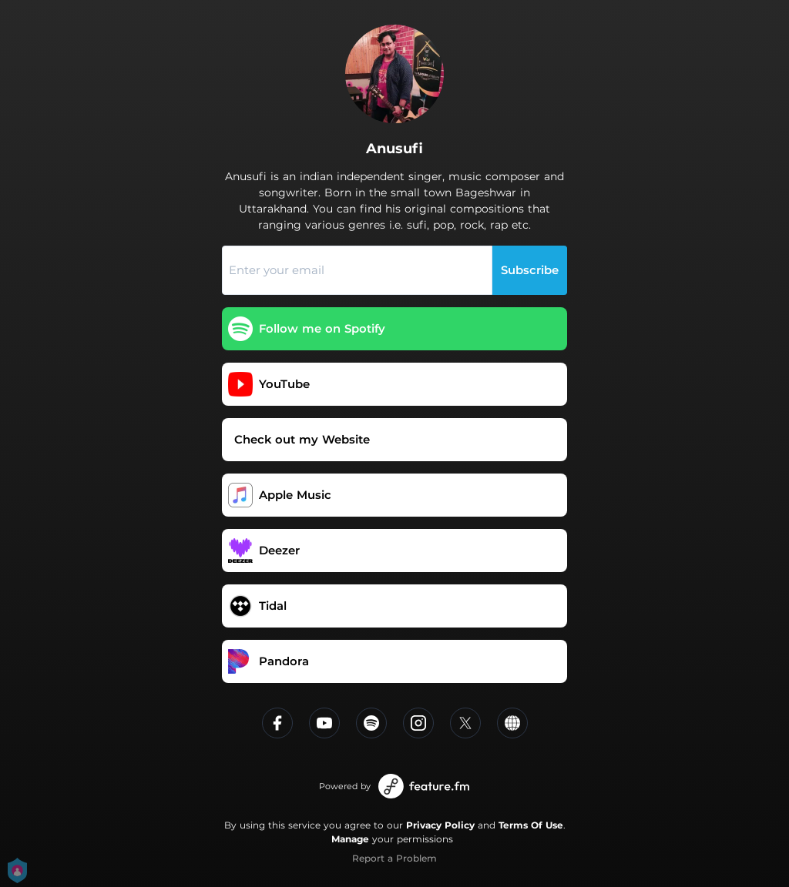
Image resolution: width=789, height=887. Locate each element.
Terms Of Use (531, 825)
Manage (350, 839)
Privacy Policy (440, 825)
